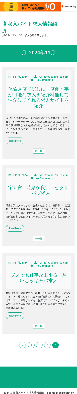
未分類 (39, 151)
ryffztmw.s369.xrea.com (53, 76)
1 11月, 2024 (19, 175)
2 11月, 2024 (19, 76)
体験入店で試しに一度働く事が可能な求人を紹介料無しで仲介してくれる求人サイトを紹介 (38, 97)
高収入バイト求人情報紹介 (29, 27)
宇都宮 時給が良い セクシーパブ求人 (38, 190)
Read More (15, 140)
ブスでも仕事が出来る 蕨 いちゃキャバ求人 (41, 277)
